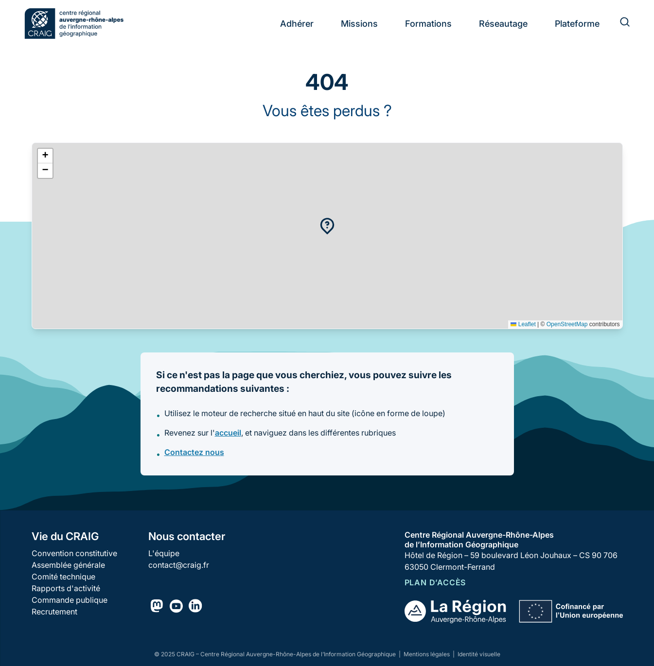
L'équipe (163, 553)
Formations (428, 23)
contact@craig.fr (178, 565)
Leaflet (523, 324)
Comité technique (63, 576)
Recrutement (54, 611)
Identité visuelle (479, 654)
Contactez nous (194, 452)
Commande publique (69, 600)
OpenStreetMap (567, 324)
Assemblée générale (68, 565)
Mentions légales (427, 654)
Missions (359, 23)
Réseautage (503, 23)
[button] (327, 226)
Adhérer (297, 23)
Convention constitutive (74, 553)
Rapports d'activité (66, 588)
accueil (228, 433)
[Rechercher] (619, 23)
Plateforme (577, 23)
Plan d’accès (435, 582)
